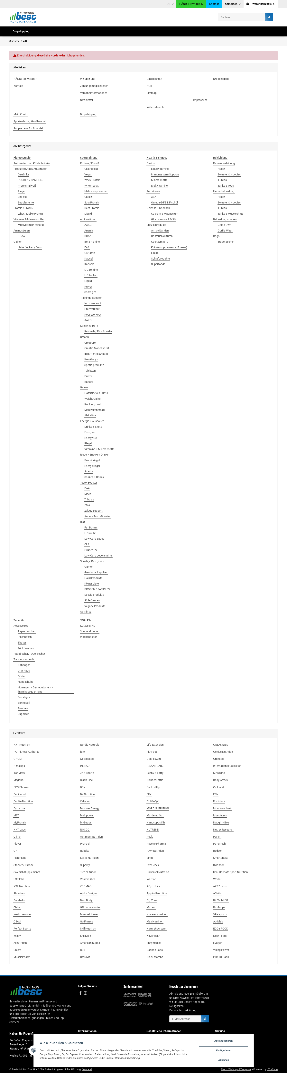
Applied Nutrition (157, 893)
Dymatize (19, 808)
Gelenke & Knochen (158, 208)
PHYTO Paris (221, 957)
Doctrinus (219, 801)
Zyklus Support (93, 510)
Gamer (88, 566)
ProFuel (84, 843)
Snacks (22, 196)
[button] (233, 4)
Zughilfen (23, 713)
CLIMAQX (153, 801)
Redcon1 (218, 850)
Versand (87, 1069)
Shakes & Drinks (94, 477)
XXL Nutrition (22, 886)
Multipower (87, 815)
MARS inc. (219, 772)
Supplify (85, 865)
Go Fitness (86, 921)
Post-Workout (92, 314)
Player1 (18, 843)
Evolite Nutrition (23, 801)
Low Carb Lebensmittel (98, 555)
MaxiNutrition (155, 921)
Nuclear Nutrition (157, 914)
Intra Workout (92, 303)
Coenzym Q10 (159, 241)
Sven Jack (153, 865)
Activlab (218, 921)
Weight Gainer (92, 398)
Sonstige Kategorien (92, 561)
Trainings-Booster (91, 297)
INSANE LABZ (155, 765)
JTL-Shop (272, 1069)
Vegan (88, 174)
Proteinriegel (92, 460)
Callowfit (218, 787)
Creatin (84, 337)
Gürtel (21, 676)
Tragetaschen (226, 241)
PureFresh (219, 843)
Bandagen (24, 664)
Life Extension (155, 744)
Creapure (90, 342)
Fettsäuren (153, 191)
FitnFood (152, 751)
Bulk (82, 949)
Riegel (21, 191)
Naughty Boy (221, 822)
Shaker (22, 642)
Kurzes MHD (87, 625)
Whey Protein (92, 180)
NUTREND (153, 829)
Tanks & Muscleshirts (230, 213)
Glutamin (90, 252)
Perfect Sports (22, 928)
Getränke (23, 174)
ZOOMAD (85, 886)
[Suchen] (241, 17)
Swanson (219, 865)
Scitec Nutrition (89, 857)
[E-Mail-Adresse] (185, 1018)
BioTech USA (220, 900)
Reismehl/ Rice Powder (98, 331)
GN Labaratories (90, 907)
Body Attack (220, 780)
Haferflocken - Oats (96, 393)
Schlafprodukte (160, 258)
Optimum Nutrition (91, 836)
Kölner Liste (91, 583)
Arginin (88, 230)
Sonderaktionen (89, 631)
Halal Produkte (93, 578)
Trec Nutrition (88, 872)
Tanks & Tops (226, 185)
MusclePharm (22, 957)
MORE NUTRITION (158, 808)
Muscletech (220, 815)
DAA (87, 488)
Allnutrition (20, 942)
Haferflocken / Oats (30, 247)
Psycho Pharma (156, 843)
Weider (217, 879)
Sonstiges (90, 292)
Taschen (23, 708)
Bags (216, 236)
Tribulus (89, 499)
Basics (151, 163)
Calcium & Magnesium (164, 213)
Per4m (217, 836)
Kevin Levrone (22, 914)
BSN (82, 787)
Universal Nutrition (158, 872)
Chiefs (17, 949)
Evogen (217, 942)
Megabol (19, 780)
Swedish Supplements (27, 872)
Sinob (150, 857)
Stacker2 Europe (23, 865)
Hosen (222, 168)
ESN (215, 794)
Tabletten (90, 370)
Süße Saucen (92, 600)
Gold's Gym (224, 224)
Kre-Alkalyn (91, 359)
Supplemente (26, 202)
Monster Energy (89, 808)
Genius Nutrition (223, 751)
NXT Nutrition (22, 744)
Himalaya (19, 765)
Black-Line (86, 780)
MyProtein (20, 822)
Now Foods (220, 935)
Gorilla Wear (225, 230)
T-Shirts (222, 180)
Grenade (218, 758)
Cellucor (85, 801)
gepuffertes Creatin (96, 353)
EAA (86, 247)
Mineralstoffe (159, 180)
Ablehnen (223, 1059)
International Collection (227, 765)
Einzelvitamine (160, 168)
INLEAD (84, 765)
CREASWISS (220, 744)
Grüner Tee (90, 550)
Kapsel (88, 258)
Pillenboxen (25, 636)
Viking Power (221, 949)
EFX (149, 794)
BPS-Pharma (21, 787)
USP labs (19, 879)
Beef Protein (91, 208)
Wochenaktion (88, 636)
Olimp (17, 836)
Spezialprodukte (94, 365)
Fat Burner (90, 527)
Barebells (19, 900)
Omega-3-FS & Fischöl (164, 202)
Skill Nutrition (88, 928)
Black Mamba (155, 957)
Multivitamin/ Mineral (31, 224)
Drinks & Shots (93, 426)
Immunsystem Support (165, 174)
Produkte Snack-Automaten (30, 168)
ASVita (217, 893)
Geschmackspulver (95, 572)
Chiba (17, 907)
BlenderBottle (155, 780)
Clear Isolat (91, 168)
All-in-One (90, 415)
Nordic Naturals (89, 744)
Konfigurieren (223, 1050)
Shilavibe (85, 935)
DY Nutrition (87, 794)
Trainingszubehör (24, 659)
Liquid (88, 213)
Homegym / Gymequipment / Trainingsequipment (35, 689)
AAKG (88, 224)
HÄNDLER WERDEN (191, 3)
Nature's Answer (156, 928)
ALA (153, 196)
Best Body (86, 900)
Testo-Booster (88, 482)
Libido (155, 252)
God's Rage (87, 758)
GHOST (18, 758)
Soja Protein (91, 202)
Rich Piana (20, 857)
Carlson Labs (155, 949)
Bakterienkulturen (162, 236)
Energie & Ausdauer (92, 421)
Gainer (18, 241)
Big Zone (152, 900)
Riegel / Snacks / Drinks (94, 454)
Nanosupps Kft (156, 822)
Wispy (17, 935)
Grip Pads (24, 670)
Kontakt (214, 3)
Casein (88, 196)
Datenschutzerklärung (182, 1010)
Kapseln (89, 264)
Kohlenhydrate (89, 325)
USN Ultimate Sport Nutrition (230, 872)
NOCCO (84, 829)
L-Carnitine (91, 269)
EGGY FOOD (220, 928)
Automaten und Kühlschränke (32, 163)
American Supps (90, 942)
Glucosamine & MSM (163, 219)
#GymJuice (154, 886)
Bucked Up (153, 787)
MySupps (85, 822)
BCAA (21, 236)
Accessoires (21, 625)
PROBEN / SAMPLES (30, 180)
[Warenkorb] (261, 4)
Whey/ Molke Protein (30, 213)
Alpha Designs (88, 893)
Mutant (151, 907)
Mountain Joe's (222, 808)
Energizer (90, 432)
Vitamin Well (87, 879)
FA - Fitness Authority (26, 751)
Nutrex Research (223, 829)
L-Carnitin (90, 533)
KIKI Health (153, 935)
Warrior (151, 879)
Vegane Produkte (94, 606)
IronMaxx (19, 772)
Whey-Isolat (91, 185)
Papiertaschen (26, 631)
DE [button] (168, 3)
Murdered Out (155, 815)
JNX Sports (87, 772)
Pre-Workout (92, 308)
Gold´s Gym (154, 758)
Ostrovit (85, 957)
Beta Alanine (92, 241)
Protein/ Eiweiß (27, 185)
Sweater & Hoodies (229, 174)
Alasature (19, 893)
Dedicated (20, 794)
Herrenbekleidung (224, 191)
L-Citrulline (90, 275)
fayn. (83, 751)
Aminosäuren (22, 230)
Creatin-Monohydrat (96, 348)
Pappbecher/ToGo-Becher (29, 653)
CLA (86, 544)
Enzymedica (154, 942)
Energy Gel (90, 437)
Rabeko (84, 850)
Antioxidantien (160, 230)
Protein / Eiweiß (23, 208)
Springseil (24, 702)
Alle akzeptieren (223, 1040)
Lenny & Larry (155, 772)
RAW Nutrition (155, 850)
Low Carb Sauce (94, 538)
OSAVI (17, 921)
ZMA (87, 505)
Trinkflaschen (26, 648)
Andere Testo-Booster (97, 516)
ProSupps (219, 907)
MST (16, 815)
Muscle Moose (88, 914)
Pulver (88, 286)
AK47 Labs (220, 886)
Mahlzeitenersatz (94, 409)
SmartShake (220, 857)
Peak (150, 836)
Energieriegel (92, 466)
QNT (16, 850)
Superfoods (158, 264)
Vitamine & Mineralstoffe (28, 219)
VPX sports (220, 914)
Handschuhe (25, 681)
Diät (82, 522)
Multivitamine (159, 185)
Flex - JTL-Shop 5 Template (236, 1069)
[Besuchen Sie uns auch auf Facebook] (80, 993)
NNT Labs (20, 829)
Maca (87, 494)
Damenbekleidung (224, 163)
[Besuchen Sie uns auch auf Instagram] (85, 993)
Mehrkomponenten (95, 191)
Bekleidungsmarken (225, 219)
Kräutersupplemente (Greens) (169, 247)
